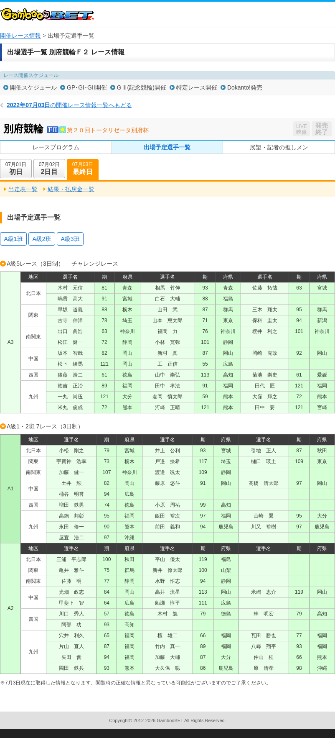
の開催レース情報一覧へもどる (69, 105)
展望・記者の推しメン (279, 147)
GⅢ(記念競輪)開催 (141, 87)
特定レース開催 (196, 87)
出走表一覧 (23, 189)
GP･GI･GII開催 (87, 87)
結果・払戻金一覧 (71, 189)
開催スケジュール (33, 87)
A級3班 (70, 239)
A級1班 (13, 239)
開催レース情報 (20, 35)
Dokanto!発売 (244, 87)
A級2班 (41, 239)
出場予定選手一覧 (167, 147)
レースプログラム (56, 147)
